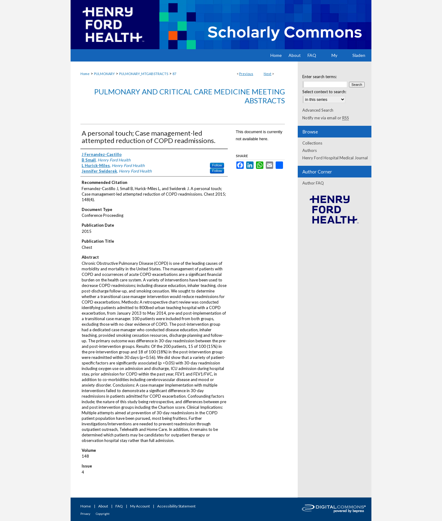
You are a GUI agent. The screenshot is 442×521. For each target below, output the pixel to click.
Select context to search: (324, 91)
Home (85, 74)
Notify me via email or (325, 117)
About (103, 506)
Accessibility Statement (176, 506)
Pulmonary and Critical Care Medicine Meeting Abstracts (189, 96)
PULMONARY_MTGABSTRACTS (143, 74)
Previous (246, 74)
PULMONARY (104, 74)
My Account (140, 506)
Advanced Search (317, 110)
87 (174, 74)
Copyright (103, 513)
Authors (309, 150)
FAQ (119, 506)
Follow (217, 165)
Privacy (85, 513)
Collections (312, 143)
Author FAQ (313, 183)
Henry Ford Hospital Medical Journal (335, 157)
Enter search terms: (319, 76)
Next (267, 74)
